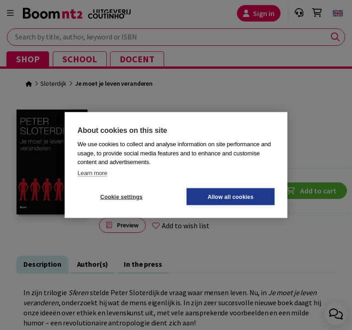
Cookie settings (121, 196)
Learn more (92, 172)
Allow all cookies (230, 196)
